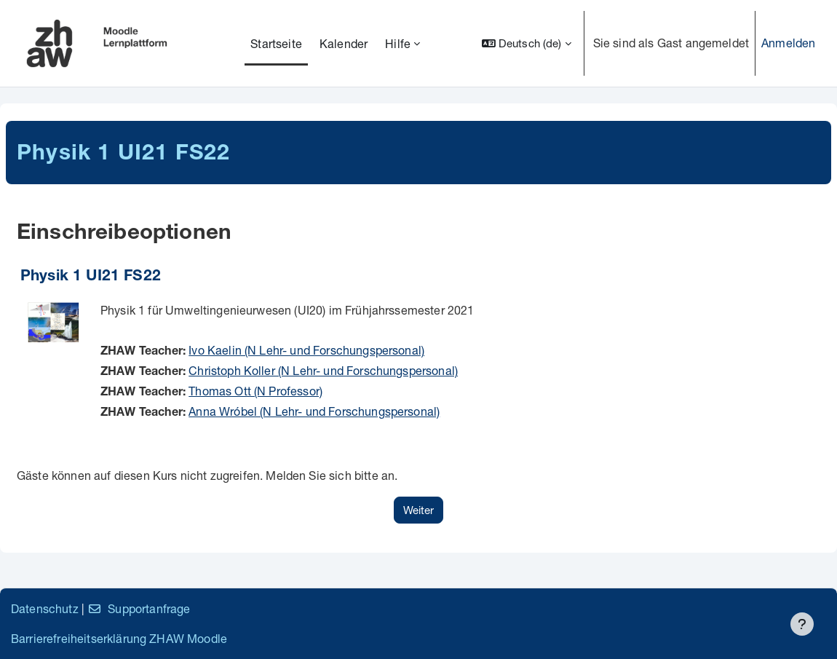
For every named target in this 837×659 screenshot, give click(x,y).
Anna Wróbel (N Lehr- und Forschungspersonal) (314, 411)
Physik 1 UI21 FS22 (90, 277)
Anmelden (788, 43)
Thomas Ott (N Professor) (255, 391)
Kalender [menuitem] (344, 43)
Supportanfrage (138, 608)
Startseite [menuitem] (276, 43)
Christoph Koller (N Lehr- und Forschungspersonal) (323, 370)
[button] (526, 43)
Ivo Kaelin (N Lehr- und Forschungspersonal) (306, 350)
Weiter (418, 509)
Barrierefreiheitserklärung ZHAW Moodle (119, 638)
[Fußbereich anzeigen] (802, 624)
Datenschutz (45, 608)
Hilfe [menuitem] (397, 43)
